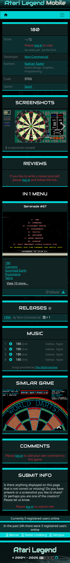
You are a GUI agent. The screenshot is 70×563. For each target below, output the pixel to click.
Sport (28, 86)
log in (38, 45)
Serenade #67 (35, 206)
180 (7, 263)
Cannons (11, 267)
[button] (19, 126)
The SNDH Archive (46, 367)
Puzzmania (13, 274)
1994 (7, 317)
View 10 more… (17, 283)
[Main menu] (62, 15)
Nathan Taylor (34, 64)
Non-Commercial (36, 57)
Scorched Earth (15, 270)
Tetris (9, 278)
